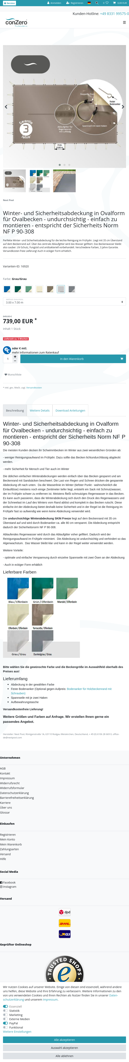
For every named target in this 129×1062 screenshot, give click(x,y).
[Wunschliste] (106, 3)
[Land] (89, 3)
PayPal (13, 1023)
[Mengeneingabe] (8, 359)
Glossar (5, 812)
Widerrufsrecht (10, 783)
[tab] (15, 410)
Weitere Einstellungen (17, 1031)
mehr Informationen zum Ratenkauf (35, 352)
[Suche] (97, 3)
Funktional (16, 1027)
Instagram (8, 887)
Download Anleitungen (70, 410)
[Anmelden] (54, 3)
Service (9, 3)
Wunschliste (13, 374)
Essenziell (15, 1006)
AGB (3, 768)
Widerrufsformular (12, 788)
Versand (5, 854)
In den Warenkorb (91, 359)
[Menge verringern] (15, 361)
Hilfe (3, 859)
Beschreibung (15, 410)
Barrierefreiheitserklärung (17, 798)
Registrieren (8, 834)
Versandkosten (34, 387)
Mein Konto (7, 839)
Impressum (7, 778)
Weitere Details (40, 410)
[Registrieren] (74, 3)
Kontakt (5, 773)
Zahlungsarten (9, 849)
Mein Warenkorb (11, 844)
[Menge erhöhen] (15, 357)
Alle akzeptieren (64, 1040)
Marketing (16, 1015)
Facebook (8, 882)
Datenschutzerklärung (14, 793)
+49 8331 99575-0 (114, 13)
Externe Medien (19, 1019)
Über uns (6, 807)
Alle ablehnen (64, 1056)
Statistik (14, 1011)
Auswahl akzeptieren (64, 1048)
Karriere (5, 803)
